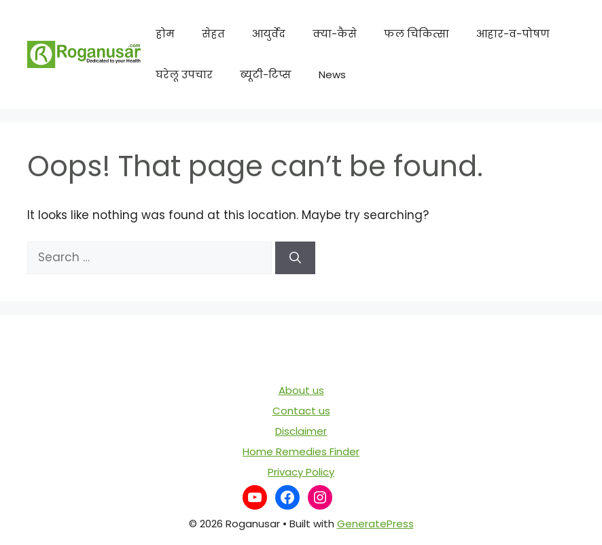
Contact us (301, 410)
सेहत (213, 34)
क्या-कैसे (335, 34)
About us (301, 390)
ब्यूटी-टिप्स (265, 74)
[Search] (295, 258)
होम (165, 34)
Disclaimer (301, 431)
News (332, 74)
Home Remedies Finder (301, 451)
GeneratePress (375, 523)
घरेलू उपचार (184, 74)
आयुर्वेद (268, 34)
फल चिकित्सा (416, 34)
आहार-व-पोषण (513, 34)
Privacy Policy (301, 472)
